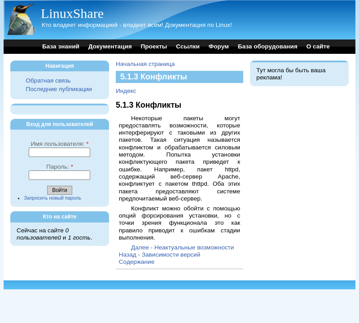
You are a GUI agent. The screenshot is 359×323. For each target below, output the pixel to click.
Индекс (126, 90)
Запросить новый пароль (52, 198)
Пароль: (59, 166)
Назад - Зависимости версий (159, 254)
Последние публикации (59, 89)
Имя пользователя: (59, 143)
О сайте (318, 46)
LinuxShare (72, 13)
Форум (219, 46)
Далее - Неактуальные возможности (182, 247)
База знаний (60, 46)
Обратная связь (48, 80)
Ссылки (188, 46)
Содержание (136, 261)
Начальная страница (145, 64)
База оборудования (268, 46)
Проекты (153, 46)
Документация (110, 46)
